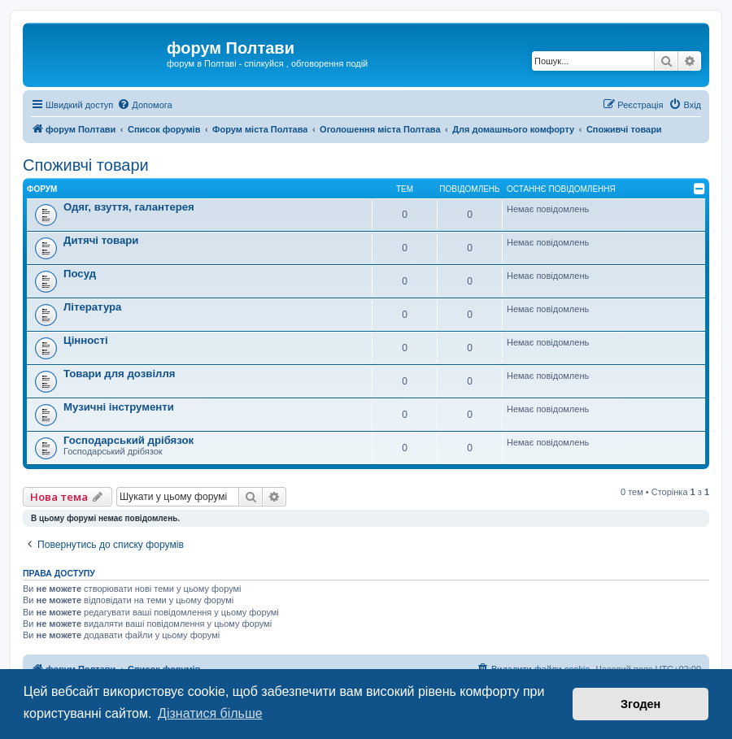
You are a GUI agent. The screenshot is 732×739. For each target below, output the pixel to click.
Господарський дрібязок (128, 440)
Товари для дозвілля (119, 373)
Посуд (79, 273)
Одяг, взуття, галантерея (128, 207)
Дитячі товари (100, 240)
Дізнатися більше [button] (210, 713)
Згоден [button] (640, 704)
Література (92, 307)
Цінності (85, 340)
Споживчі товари (86, 165)
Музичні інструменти (118, 407)
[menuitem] (144, 105)
